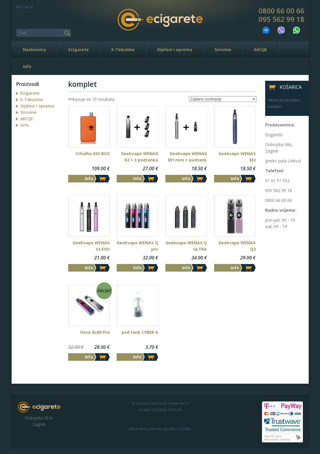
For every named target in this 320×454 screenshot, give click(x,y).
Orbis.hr (174, 409)
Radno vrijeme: (280, 210)
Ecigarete (78, 49)
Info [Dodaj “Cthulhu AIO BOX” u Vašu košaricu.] (89, 178)
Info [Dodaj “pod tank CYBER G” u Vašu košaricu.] (137, 357)
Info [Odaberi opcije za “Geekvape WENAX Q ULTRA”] (186, 267)
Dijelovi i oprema (174, 49)
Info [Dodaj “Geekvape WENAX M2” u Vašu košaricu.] (235, 178)
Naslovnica (34, 49)
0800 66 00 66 (281, 11)
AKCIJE (260, 49)
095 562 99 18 (281, 19)
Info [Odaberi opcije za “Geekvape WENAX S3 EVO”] (89, 267)
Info (27, 66)
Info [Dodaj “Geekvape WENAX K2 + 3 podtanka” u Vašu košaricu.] (137, 178)
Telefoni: (274, 170)
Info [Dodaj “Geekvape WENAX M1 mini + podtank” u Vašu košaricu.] (186, 178)
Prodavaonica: (280, 125)
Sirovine (223, 49)
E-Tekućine (123, 49)
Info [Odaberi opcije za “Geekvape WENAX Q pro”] (137, 267)
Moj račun (24, 6)
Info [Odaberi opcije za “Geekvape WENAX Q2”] (235, 267)
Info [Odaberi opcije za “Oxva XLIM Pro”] (89, 357)
